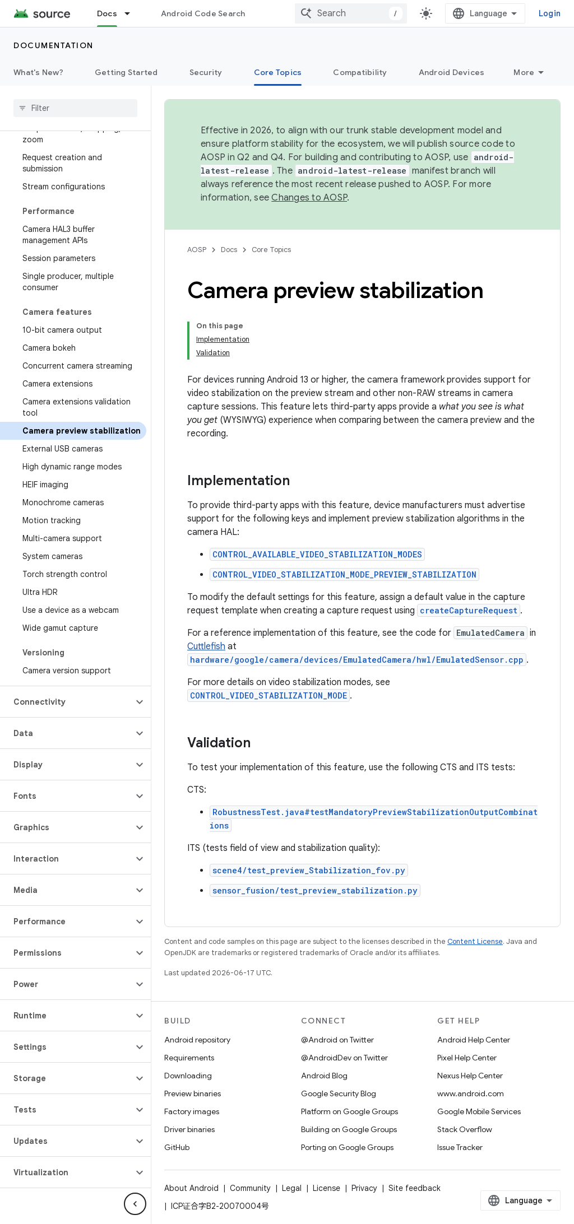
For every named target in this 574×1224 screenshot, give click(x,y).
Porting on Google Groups (347, 1147)
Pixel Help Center (467, 1058)
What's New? (38, 72)
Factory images (191, 1111)
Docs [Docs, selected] (107, 13)
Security (206, 72)
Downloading (188, 1076)
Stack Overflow (464, 1129)
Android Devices (452, 72)
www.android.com (470, 1093)
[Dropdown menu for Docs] (132, 13)
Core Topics (271, 249)
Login (550, 13)
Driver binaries (189, 1129)
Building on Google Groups (349, 1129)
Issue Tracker (460, 1147)
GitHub (176, 1147)
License (326, 1188)
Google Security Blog (338, 1093)
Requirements (189, 1058)
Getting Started (126, 72)
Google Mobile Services (479, 1111)
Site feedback (414, 1188)
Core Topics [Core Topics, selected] (278, 72)
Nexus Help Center (470, 1076)
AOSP (196, 249)
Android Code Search (203, 13)
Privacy (364, 1188)
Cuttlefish (206, 646)
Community (250, 1188)
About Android (191, 1188)
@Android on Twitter (337, 1040)
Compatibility (360, 72)
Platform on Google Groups (349, 1111)
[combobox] (351, 13)
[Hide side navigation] (135, 1204)
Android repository (197, 1040)
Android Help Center (473, 1040)
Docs (229, 249)
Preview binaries (192, 1093)
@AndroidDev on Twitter (344, 1058)
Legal (292, 1188)
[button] (66, 702)
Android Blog (324, 1076)
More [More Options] (523, 72)
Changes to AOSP (309, 197)
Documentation (53, 45)
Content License (475, 941)
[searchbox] (75, 108)
